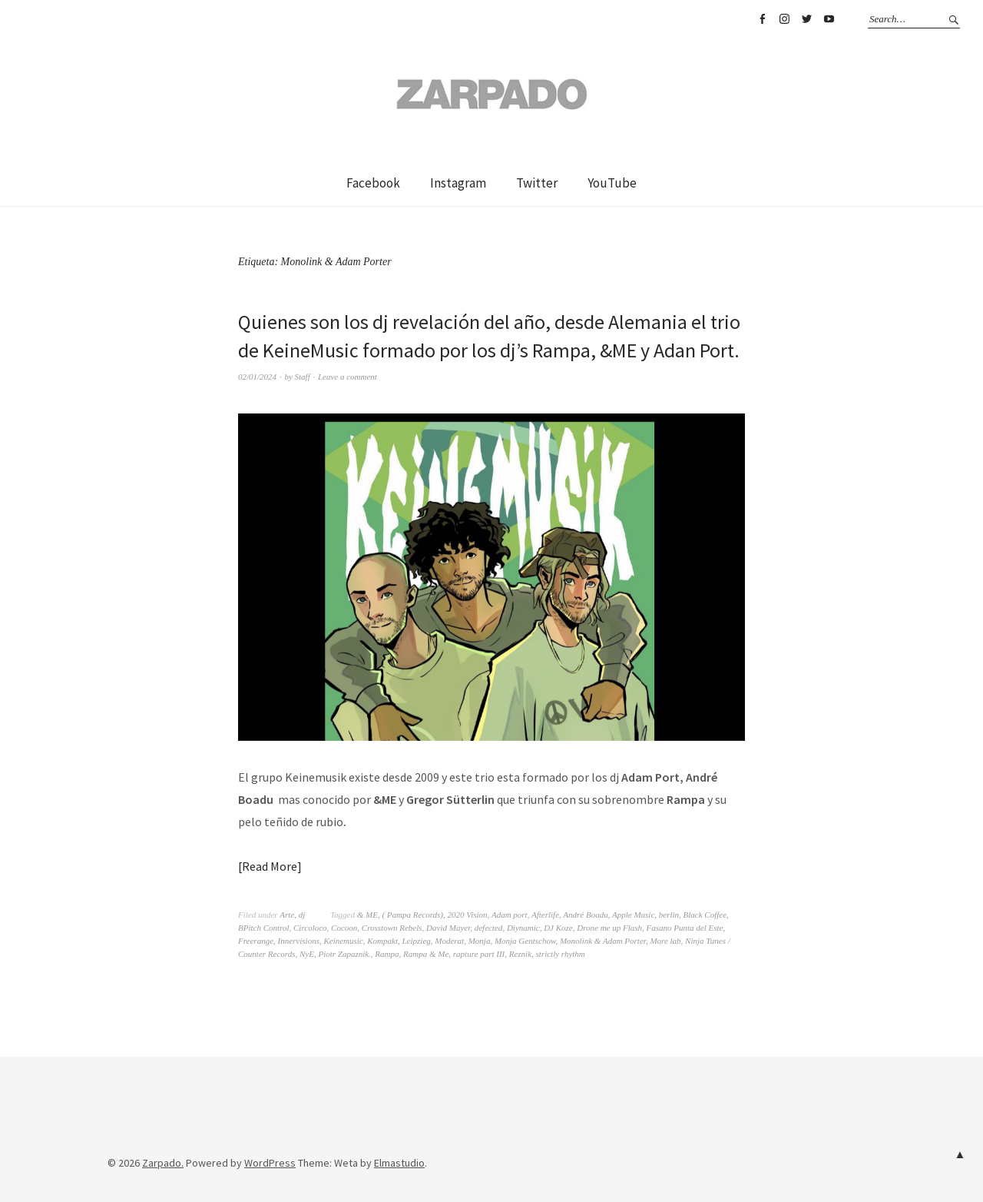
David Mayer (448, 927)
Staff (302, 376)
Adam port (510, 914)
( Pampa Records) (412, 914)
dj (302, 914)
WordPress (270, 1163)
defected (489, 927)
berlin (669, 914)
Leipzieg (416, 940)
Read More (269, 866)
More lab (665, 940)
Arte (287, 914)
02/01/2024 (257, 376)
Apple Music (633, 914)
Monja (479, 940)
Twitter (806, 19)
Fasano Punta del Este (685, 927)
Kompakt (382, 940)
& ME (367, 914)
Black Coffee (705, 914)
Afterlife (545, 914)
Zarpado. (163, 1163)
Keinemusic (342, 940)
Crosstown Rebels (392, 927)
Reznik (520, 953)
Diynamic (523, 927)
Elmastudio (399, 1163)
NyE (307, 953)
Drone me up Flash (609, 927)
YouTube (828, 19)
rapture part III (479, 953)
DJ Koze (558, 927)
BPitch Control (264, 927)
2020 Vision (468, 914)
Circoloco (310, 927)
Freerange (255, 940)
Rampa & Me (425, 953)
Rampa (387, 953)
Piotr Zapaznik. (344, 953)
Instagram (784, 19)
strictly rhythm (560, 953)
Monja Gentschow (525, 940)
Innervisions (298, 940)
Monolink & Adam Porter (603, 940)
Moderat (449, 940)
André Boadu (585, 914)
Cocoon (344, 927)
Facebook (761, 19)
